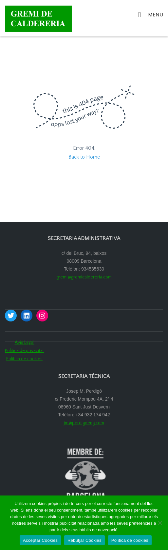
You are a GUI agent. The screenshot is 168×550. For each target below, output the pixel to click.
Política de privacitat (24, 350)
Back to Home (84, 157)
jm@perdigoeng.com (84, 423)
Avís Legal (24, 342)
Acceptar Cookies (40, 540)
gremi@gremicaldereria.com (84, 277)
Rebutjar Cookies (84, 540)
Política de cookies (24, 359)
